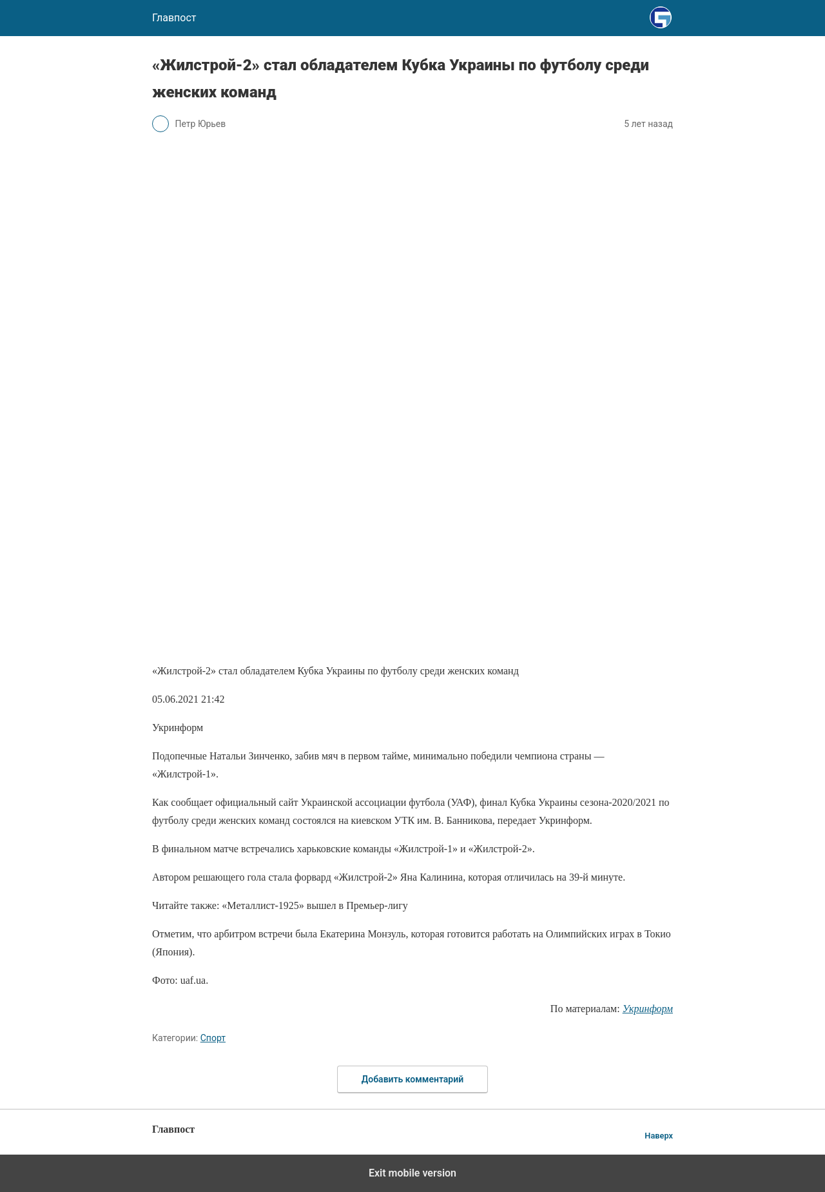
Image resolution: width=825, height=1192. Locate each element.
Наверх (659, 1135)
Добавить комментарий (412, 1079)
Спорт (213, 1038)
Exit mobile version (412, 1173)
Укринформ (648, 1008)
